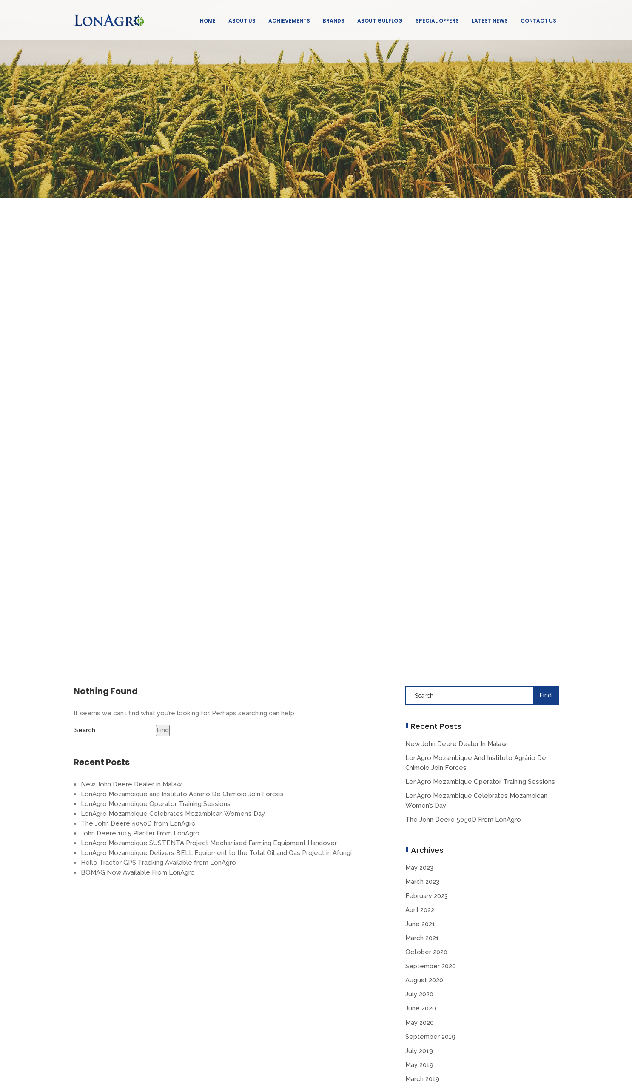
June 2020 (420, 1008)
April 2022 (419, 910)
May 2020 (419, 1023)
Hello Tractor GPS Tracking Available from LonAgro (158, 862)
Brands (333, 20)
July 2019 (419, 1051)
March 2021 (422, 938)
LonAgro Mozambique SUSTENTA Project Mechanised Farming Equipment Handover (209, 843)
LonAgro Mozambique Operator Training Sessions (156, 804)
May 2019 (419, 1065)
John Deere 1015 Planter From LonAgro (140, 833)
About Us (242, 20)
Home (208, 20)
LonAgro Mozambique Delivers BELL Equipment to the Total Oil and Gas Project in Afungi (216, 853)
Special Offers (437, 20)
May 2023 (419, 868)
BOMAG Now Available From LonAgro (138, 872)
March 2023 (422, 882)
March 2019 (422, 1079)
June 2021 (420, 924)
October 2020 (426, 952)
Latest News (490, 20)
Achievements (289, 20)
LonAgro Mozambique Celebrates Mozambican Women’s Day (173, 813)
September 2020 (430, 966)
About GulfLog (380, 20)
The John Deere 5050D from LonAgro (138, 823)
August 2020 (424, 980)
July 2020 (419, 994)
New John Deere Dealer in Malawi (132, 784)
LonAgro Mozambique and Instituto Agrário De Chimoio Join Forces (182, 794)
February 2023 (426, 896)
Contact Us (538, 20)
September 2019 (430, 1037)
